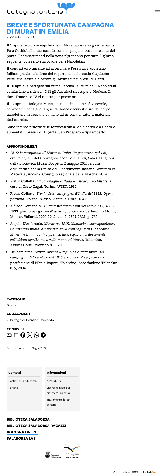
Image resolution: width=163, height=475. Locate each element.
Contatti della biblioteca (22, 381)
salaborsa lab (21, 438)
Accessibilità (54, 381)
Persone (13, 388)
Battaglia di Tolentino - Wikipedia (32, 320)
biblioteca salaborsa (28, 419)
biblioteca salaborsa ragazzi (36, 426)
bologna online (22, 432)
